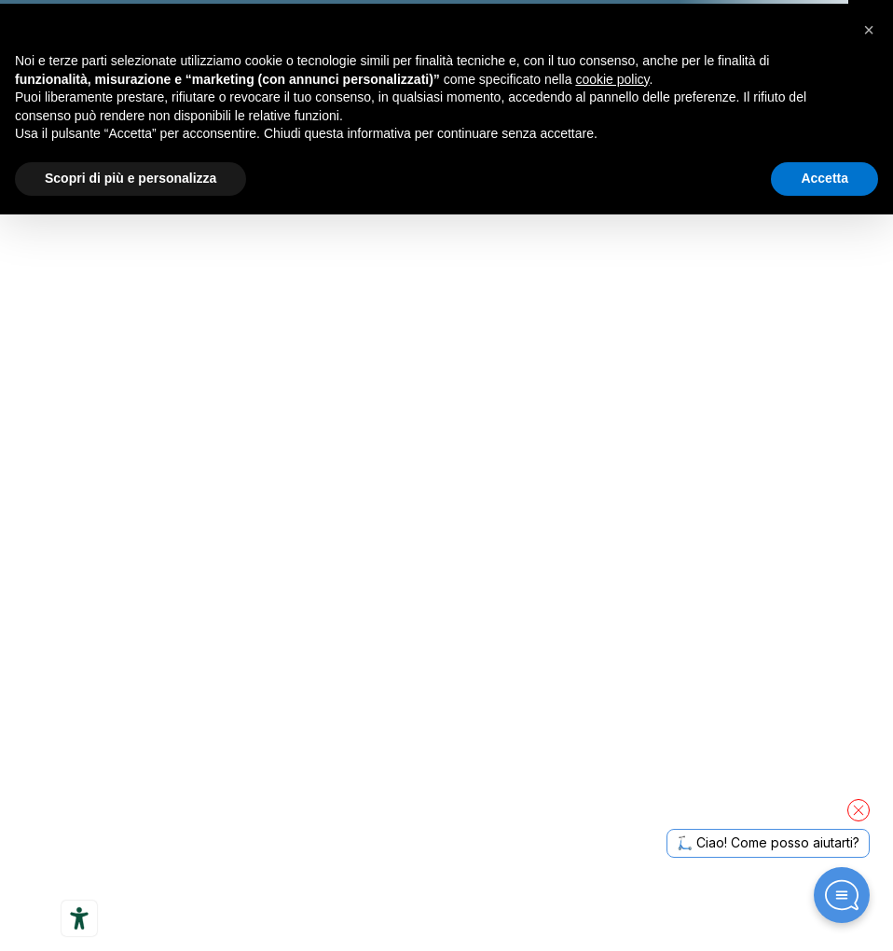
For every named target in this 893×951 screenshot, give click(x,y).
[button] (869, 30)
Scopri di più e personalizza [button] (130, 178)
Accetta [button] (824, 178)
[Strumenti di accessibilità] (79, 918)
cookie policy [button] (612, 79)
